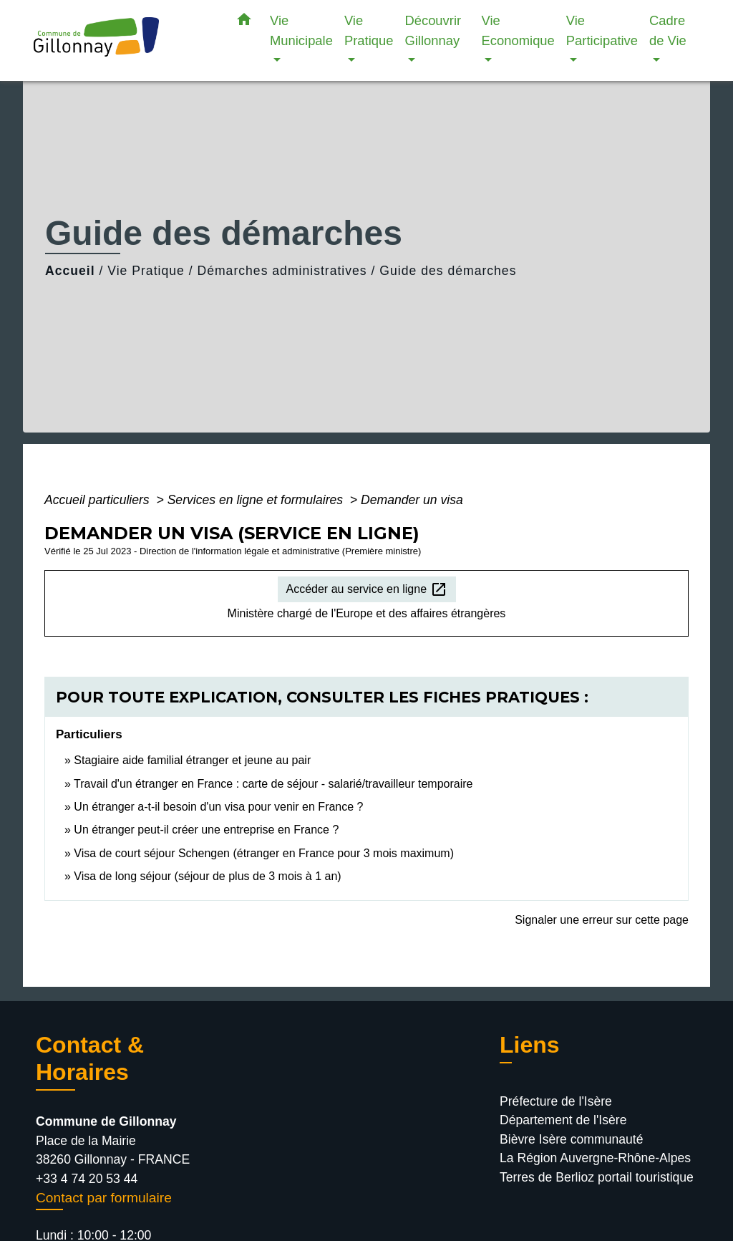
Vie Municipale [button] (301, 30)
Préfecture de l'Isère (556, 1101)
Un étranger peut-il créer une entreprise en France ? (206, 830)
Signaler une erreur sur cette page (602, 920)
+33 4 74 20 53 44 (86, 1179)
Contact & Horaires (90, 1058)
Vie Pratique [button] (369, 30)
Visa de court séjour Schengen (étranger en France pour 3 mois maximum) (264, 853)
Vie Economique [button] (518, 30)
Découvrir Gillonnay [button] (432, 30)
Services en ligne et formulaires (257, 500)
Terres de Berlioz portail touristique (597, 1177)
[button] (244, 22)
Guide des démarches (447, 271)
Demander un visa (412, 500)
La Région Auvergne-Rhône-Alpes (595, 1158)
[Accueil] (123, 40)
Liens (530, 1045)
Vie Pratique (146, 271)
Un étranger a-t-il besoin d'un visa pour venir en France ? (218, 807)
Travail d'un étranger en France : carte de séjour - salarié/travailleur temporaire (273, 784)
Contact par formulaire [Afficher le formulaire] (104, 1197)
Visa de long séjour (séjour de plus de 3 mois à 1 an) (207, 876)
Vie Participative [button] (602, 30)
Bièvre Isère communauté (571, 1139)
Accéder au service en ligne (366, 589)
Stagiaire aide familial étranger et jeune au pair (192, 760)
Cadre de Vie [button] (667, 30)
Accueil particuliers (98, 500)
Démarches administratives (281, 271)
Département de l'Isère (563, 1120)
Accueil (70, 271)
